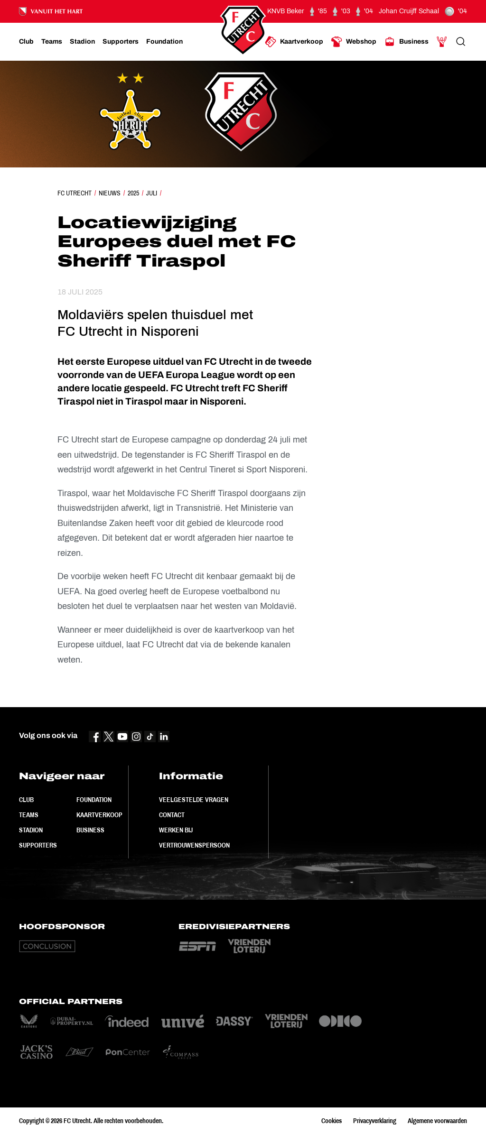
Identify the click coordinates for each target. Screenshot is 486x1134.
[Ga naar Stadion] (82, 42)
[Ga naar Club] (26, 42)
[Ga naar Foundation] (164, 42)
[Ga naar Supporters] (121, 42)
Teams (28, 815)
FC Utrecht (74, 193)
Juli (151, 193)
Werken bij (176, 830)
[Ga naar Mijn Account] (442, 42)
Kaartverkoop (99, 815)
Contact (172, 815)
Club (26, 799)
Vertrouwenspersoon (194, 845)
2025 (133, 193)
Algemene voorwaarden (437, 1120)
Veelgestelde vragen (193, 799)
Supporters (38, 845)
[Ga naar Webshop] (353, 42)
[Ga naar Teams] (51, 42)
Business (90, 830)
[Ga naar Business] (406, 42)
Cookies (331, 1120)
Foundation (94, 799)
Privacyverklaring (374, 1120)
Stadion (31, 830)
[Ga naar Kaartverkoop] (294, 42)
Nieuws (110, 193)
